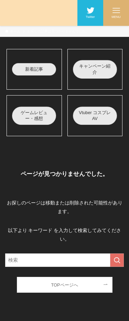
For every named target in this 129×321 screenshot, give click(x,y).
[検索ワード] (64, 260)
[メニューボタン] (116, 13)
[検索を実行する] (117, 260)
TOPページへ (64, 285)
